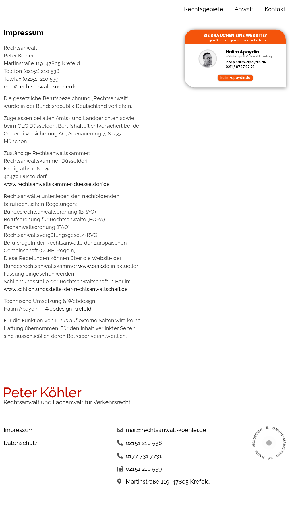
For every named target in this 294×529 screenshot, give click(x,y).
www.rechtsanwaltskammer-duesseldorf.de (57, 184)
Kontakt (275, 9)
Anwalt (244, 9)
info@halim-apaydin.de (246, 62)
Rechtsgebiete (203, 9)
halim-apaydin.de (235, 77)
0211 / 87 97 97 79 (240, 67)
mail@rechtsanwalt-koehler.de (41, 87)
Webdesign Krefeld (67, 309)
